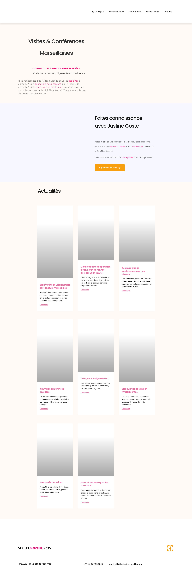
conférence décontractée (49, 87)
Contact (168, 11)
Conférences (135, 11)
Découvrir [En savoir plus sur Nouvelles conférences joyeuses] (44, 409)
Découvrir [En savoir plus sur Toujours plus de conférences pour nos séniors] (126, 291)
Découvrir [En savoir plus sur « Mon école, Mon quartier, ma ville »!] (85, 502)
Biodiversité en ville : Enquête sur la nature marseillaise (55, 286)
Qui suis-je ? (98, 11)
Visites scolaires (116, 11)
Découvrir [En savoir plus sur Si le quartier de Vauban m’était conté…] (126, 409)
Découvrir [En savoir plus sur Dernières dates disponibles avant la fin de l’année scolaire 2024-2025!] (85, 290)
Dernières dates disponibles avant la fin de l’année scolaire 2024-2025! (95, 269)
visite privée (127, 157)
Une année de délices (51, 482)
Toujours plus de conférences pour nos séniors (133, 271)
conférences (137, 146)
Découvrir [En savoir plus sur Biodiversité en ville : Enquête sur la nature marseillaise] (44, 305)
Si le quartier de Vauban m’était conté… (134, 390)
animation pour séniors (48, 83)
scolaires (73, 80)
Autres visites (152, 11)
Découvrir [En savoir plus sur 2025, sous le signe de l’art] (85, 393)
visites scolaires (117, 146)
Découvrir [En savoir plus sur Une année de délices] (44, 496)
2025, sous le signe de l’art (94, 378)
